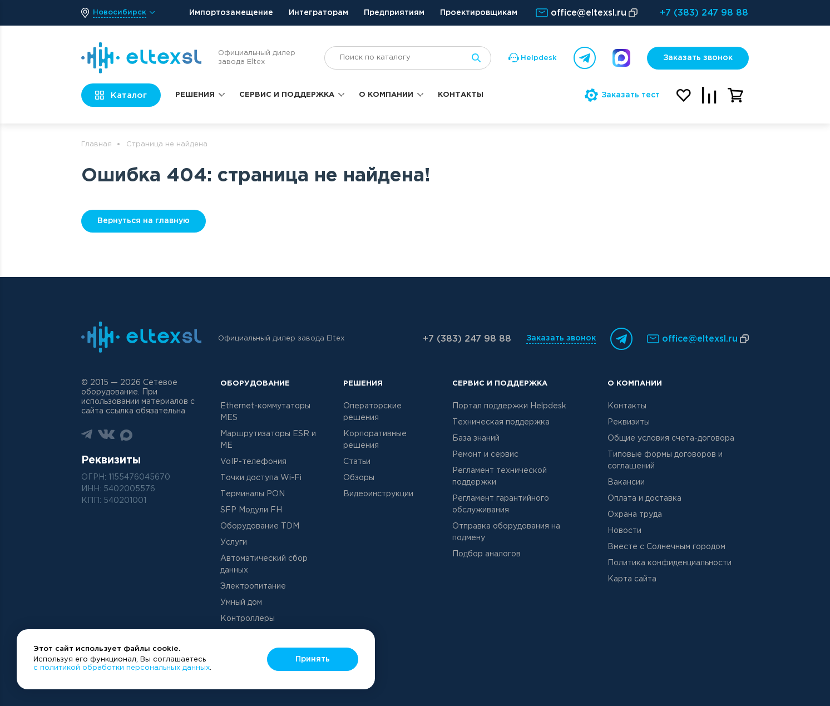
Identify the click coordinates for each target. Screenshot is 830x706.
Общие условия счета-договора (670, 438)
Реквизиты (628, 422)
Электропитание (253, 586)
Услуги (233, 542)
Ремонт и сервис (485, 454)
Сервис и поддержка (286, 95)
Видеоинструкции (378, 494)
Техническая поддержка (501, 422)
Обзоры (358, 478)
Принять (312, 659)
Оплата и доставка (644, 498)
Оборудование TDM (259, 526)
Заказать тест (622, 95)
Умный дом (241, 602)
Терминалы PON (252, 494)
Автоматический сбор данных (264, 564)
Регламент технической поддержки (499, 476)
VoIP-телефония (253, 461)
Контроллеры (247, 618)
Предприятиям (394, 12)
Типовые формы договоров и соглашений (665, 460)
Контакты (460, 95)
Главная (96, 144)
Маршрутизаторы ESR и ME (268, 440)
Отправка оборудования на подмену (506, 532)
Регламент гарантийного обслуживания (500, 504)
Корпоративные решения (375, 440)
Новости (624, 530)
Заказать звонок (698, 58)
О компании (386, 95)
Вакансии (626, 482)
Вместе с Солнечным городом (666, 547)
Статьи (356, 461)
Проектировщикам (478, 12)
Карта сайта (631, 579)
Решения (195, 95)
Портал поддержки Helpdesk (509, 406)
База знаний (476, 438)
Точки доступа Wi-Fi (261, 478)
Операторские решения (372, 412)
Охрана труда (634, 514)
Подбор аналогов (486, 554)
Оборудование (255, 384)
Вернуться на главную (143, 221)
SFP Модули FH (251, 510)
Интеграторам (318, 12)
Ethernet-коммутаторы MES (265, 412)
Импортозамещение (231, 12)
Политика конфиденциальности (669, 563)
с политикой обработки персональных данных (121, 668)
